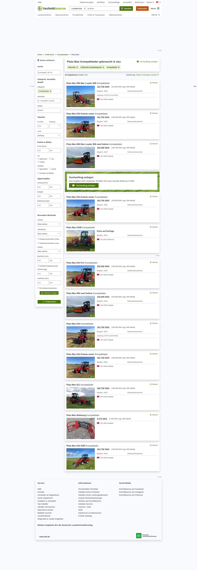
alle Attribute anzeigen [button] (49, 293)
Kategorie (41, 87)
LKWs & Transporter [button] (96, 15)
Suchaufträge (114, 2)
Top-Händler (43, 504)
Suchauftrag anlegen (147, 61)
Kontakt (41, 492)
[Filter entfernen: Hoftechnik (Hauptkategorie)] (92, 67)
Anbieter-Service (85, 504)
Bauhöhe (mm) (43, 256)
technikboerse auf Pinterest (131, 495)
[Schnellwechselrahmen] (38, 288)
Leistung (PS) (42, 183)
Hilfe (40, 2)
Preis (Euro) (41, 146)
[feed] (112, 275)
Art (38, 156)
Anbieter (40, 166)
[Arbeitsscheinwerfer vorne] (38, 243)
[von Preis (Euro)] (43, 150)
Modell (39, 106)
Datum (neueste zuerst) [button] (147, 75)
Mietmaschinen (115, 15)
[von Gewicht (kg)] (43, 273)
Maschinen (49, 302)
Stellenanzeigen (87, 2)
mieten (41, 162)
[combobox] (49, 100)
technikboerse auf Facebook (131, 489)
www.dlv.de (44, 536)
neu (51, 159)
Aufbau (40, 247)
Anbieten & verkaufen (47, 501)
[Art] (38, 158)
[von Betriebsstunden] (43, 205)
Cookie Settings (85, 516)
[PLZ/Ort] (42, 126)
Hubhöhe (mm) (43, 278)
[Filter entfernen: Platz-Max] (73, 67)
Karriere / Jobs (84, 507)
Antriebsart (41, 229)
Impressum (83, 513)
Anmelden (127, 2)
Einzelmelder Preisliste (88, 489)
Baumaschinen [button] (61, 15)
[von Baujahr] (43, 196)
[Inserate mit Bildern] (38, 173)
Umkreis (52, 122)
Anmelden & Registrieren (48, 495)
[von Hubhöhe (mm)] (43, 282)
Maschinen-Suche (45, 510)
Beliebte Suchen (45, 513)
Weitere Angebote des (65, 525)
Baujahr (40, 192)
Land (39, 131)
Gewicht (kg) (42, 269)
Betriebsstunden (43, 201)
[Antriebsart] (49, 233)
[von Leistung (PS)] (43, 187)
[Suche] (49, 72)
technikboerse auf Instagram (131, 492)
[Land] (49, 135)
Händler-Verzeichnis (46, 507)
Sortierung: (130, 75)
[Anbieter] (38, 169)
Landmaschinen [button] (44, 15)
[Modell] (49, 110)
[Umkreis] (55, 126)
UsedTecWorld (44, 516)
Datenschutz (95, 513)
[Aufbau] (49, 251)
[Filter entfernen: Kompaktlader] (113, 67)
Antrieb (40, 220)
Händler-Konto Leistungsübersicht (93, 495)
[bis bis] (55, 150)
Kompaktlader (45, 91)
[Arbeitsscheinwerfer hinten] (38, 239)
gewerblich (42, 169)
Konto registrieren (45, 498)
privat (53, 169)
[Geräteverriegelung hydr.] (38, 266)
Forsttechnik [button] (78, 15)
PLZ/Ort (40, 122)
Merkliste (101, 2)
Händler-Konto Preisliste (88, 492)
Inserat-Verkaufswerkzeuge (90, 498)
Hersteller (41, 96)
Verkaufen (142, 8)
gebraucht (42, 159)
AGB (80, 510)
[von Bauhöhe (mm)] (43, 260)
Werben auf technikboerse (89, 501)
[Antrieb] (49, 224)
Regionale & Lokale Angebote (50, 519)
